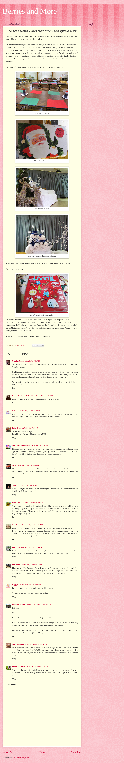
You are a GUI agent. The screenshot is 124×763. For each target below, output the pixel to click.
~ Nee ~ (15, 411)
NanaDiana (16, 525)
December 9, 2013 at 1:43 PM (32, 525)
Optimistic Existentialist (21, 396)
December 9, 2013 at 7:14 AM (29, 411)
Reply (14, 388)
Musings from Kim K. (20, 644)
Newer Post (8, 752)
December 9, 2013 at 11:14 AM (28, 485)
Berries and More (30, 11)
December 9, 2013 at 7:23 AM (27, 428)
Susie (14, 485)
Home (42, 752)
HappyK (15, 585)
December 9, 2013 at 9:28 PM (43, 604)
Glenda (15, 361)
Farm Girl (16, 503)
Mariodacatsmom (19, 445)
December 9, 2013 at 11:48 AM (32, 503)
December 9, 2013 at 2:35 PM (31, 547)
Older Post (76, 752)
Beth (14, 428)
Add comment (12, 684)
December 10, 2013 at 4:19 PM (37, 667)
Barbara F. (16, 547)
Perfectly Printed (18, 667)
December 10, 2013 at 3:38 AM (41, 644)
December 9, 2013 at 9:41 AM (28, 465)
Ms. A (14, 465)
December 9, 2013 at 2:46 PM (31, 565)
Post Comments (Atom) (20, 758)
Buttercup (16, 565)
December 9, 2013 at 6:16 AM (42, 396)
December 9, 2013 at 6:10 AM (29, 361)
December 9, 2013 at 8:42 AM (37, 445)
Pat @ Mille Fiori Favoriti (22, 604)
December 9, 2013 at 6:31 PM (30, 585)
